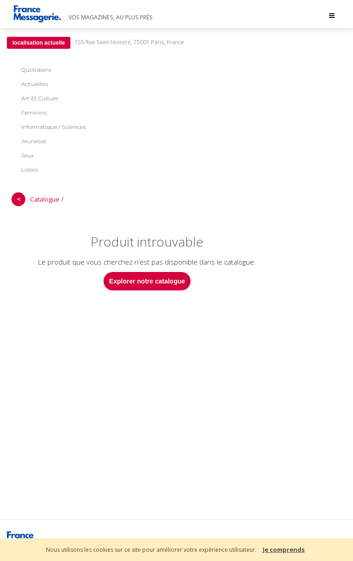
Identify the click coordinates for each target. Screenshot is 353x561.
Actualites (34, 84)
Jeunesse (33, 141)
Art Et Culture (39, 98)
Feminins (33, 112)
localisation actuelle (38, 43)
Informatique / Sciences (53, 126)
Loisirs (29, 169)
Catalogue (44, 199)
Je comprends (284, 549)
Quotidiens (36, 69)
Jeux (27, 155)
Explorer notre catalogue (147, 281)
